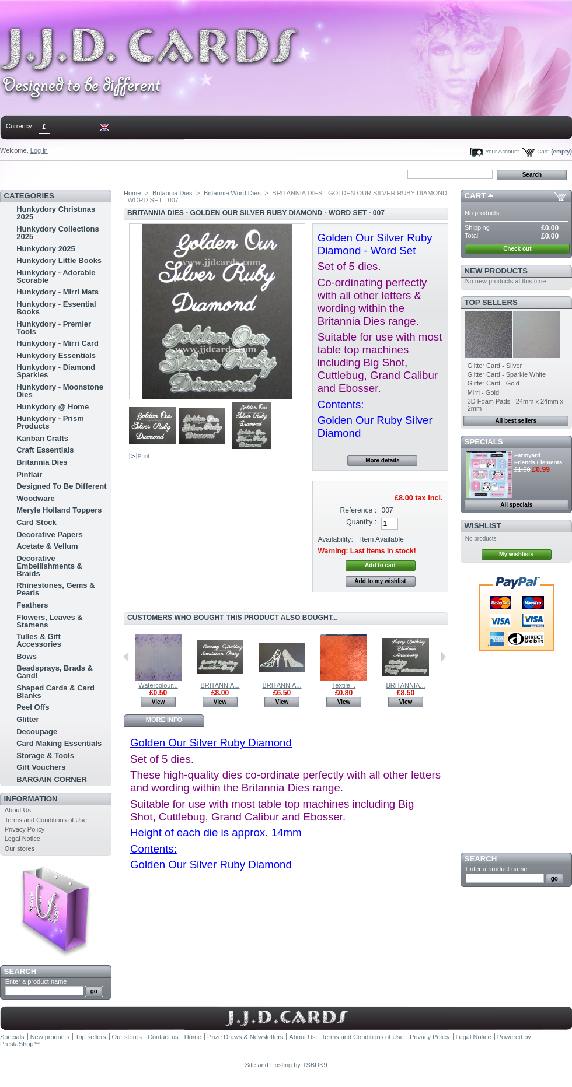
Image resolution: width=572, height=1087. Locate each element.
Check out (517, 249)
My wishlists (516, 554)
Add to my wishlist (380, 581)
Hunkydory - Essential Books (56, 308)
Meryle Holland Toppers (59, 510)
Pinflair (29, 474)
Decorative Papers (49, 534)
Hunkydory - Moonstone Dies (59, 391)
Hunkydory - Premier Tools (53, 328)
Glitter (27, 719)
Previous (126, 656)
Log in (39, 150)
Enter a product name (36, 981)
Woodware (35, 498)
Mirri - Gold (483, 392)
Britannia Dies (41, 462)
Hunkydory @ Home (52, 406)
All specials (516, 505)
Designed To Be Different (61, 486)
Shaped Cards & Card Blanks (55, 691)
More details (382, 460)
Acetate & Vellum (47, 546)
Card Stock (36, 522)
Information (31, 798)
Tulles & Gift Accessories (38, 640)
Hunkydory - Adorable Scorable (55, 276)
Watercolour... (157, 685)
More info (164, 719)
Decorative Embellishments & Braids (49, 566)
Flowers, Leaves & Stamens (49, 621)
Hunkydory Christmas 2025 (55, 213)
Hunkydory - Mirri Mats (57, 291)
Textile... (343, 685)
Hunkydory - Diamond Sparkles (55, 371)
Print (143, 456)
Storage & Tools (45, 755)
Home (19, 173)
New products (496, 271)
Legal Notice (22, 838)
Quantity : (361, 522)
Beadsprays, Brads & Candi (54, 672)
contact (58, 173)
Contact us (163, 1036)
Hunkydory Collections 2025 (57, 233)
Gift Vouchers (40, 767)
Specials (484, 441)
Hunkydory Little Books (59, 260)
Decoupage (36, 731)
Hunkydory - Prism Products (50, 422)
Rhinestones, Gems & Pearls (55, 589)
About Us (18, 810)
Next (443, 656)
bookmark (134, 173)
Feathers (32, 605)
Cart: (543, 151)
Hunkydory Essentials (56, 355)
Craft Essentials (45, 450)
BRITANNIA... (219, 685)
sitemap (96, 173)
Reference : (358, 510)
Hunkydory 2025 (45, 248)
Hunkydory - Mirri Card (57, 343)
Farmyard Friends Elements (538, 458)
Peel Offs (32, 707)
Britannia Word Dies (232, 193)
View (158, 702)
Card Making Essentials (59, 743)
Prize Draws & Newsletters (245, 1036)
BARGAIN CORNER (51, 779)
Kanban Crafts (42, 438)
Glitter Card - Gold (493, 383)
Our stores (19, 848)
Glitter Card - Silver (495, 365)
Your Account (502, 151)
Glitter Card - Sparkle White (507, 374)
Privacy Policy (24, 829)
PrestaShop (16, 1043)
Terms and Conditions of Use (46, 819)
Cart (475, 195)
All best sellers (515, 421)
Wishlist (483, 525)
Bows (26, 656)
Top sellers (491, 302)
